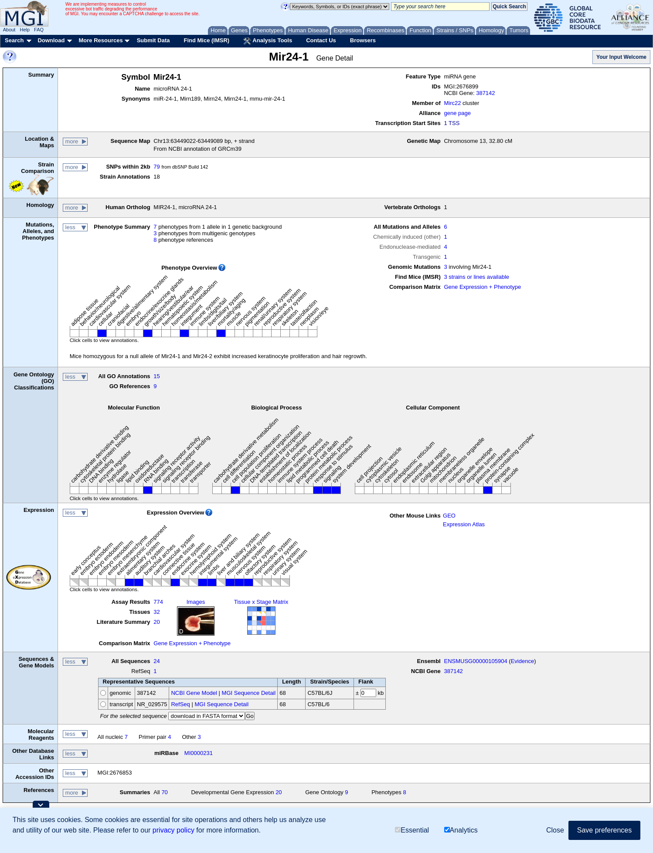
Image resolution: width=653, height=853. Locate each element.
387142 (485, 93)
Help (25, 29)
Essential (412, 830)
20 (156, 622)
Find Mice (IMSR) (206, 40)
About (9, 29)
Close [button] (555, 830)
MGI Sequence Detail (249, 693)
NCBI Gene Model (194, 693)
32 (156, 612)
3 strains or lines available (476, 277)
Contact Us (321, 40)
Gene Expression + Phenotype (482, 287)
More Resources (100, 40)
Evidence (522, 661)
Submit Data (153, 40)
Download (51, 40)
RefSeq (180, 704)
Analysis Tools (267, 41)
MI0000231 (198, 753)
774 (158, 602)
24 (156, 661)
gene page (457, 113)
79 (156, 166)
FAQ (39, 29)
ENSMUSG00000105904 (475, 661)
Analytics (461, 830)
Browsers (363, 40)
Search (14, 40)
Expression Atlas (464, 524)
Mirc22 (452, 103)
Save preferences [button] (604, 830)
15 (156, 376)
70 (164, 792)
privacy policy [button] (173, 830)
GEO (449, 515)
